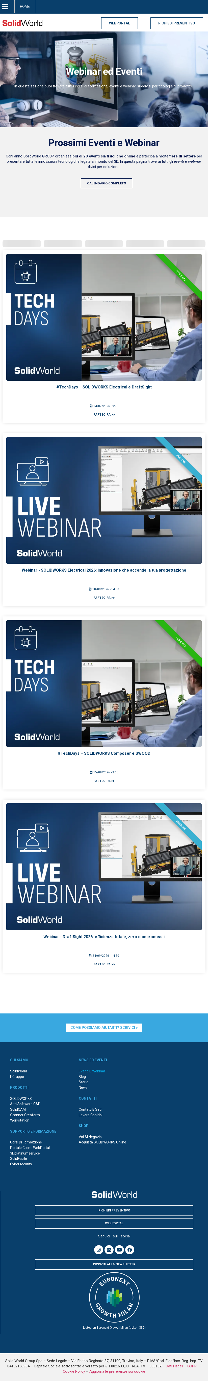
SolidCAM (18, 1109)
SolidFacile (18, 1158)
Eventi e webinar (92, 1071)
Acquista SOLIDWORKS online (102, 1142)
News (83, 1087)
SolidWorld (18, 1071)
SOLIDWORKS (21, 1098)
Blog (82, 1076)
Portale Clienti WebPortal (30, 1147)
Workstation (19, 1120)
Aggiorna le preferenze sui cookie (117, 1371)
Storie (83, 1081)
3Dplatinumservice (25, 1153)
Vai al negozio (90, 1136)
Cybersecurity (21, 1164)
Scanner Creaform (25, 1114)
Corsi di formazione (26, 1142)
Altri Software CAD (25, 1104)
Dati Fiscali (174, 1366)
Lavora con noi (90, 1114)
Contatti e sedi (90, 1109)
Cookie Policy (74, 1371)
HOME (25, 7)
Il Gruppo (17, 1076)
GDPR (192, 1366)
